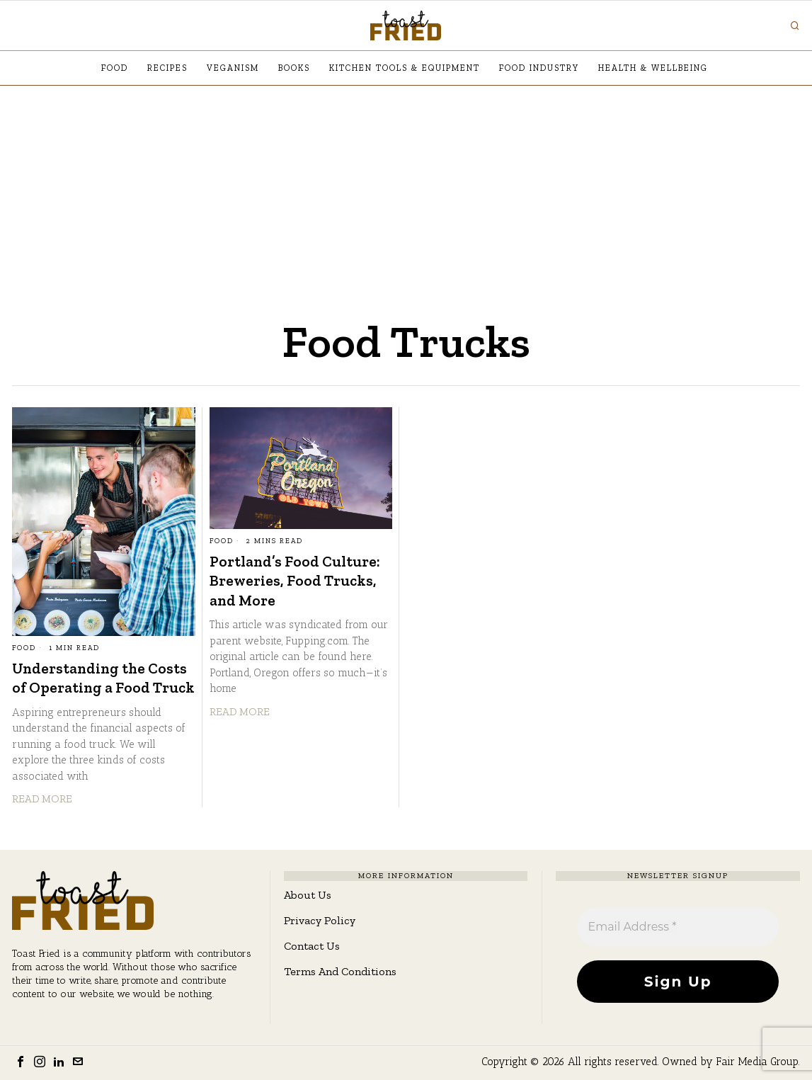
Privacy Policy (319, 920)
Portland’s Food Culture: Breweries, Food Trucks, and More (295, 580)
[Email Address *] (677, 927)
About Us (307, 895)
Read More (42, 798)
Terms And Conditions (340, 971)
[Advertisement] (406, 192)
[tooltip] (20, 1061)
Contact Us (312, 946)
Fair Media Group (757, 1061)
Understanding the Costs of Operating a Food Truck (103, 677)
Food (24, 648)
